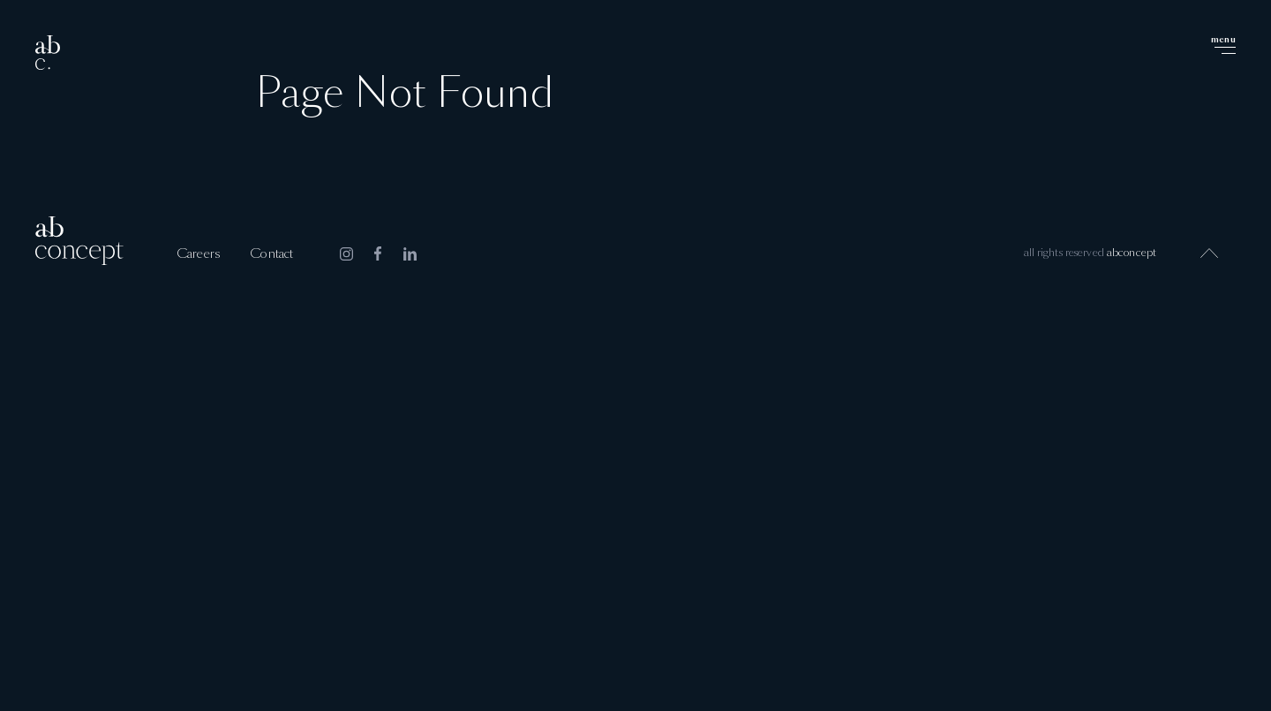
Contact (271, 254)
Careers (198, 254)
